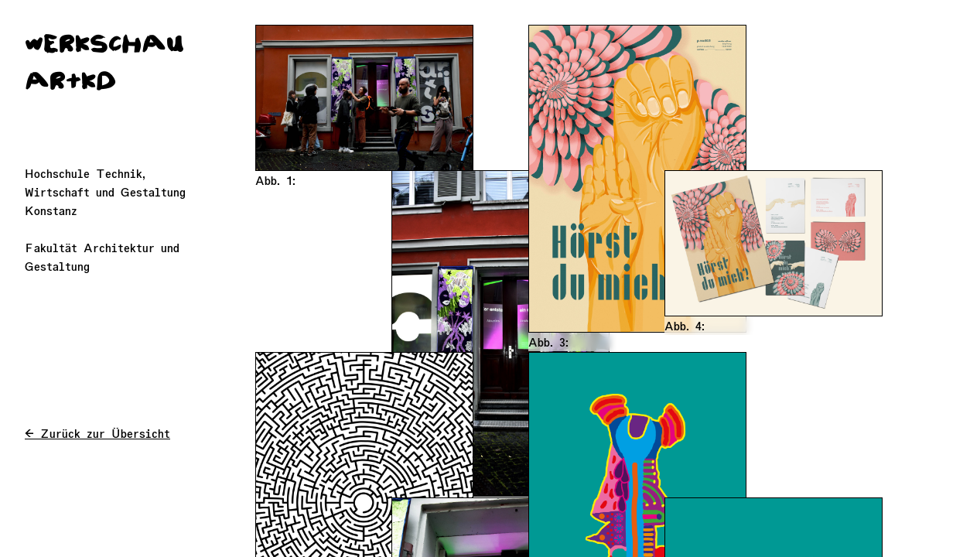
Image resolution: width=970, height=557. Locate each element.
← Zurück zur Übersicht (97, 433)
